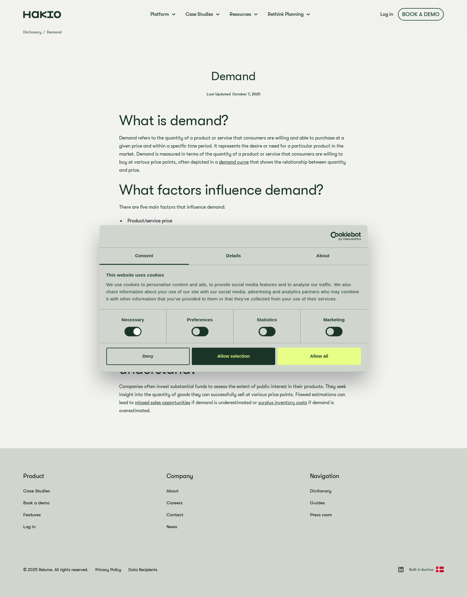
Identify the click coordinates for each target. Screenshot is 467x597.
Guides (317, 502)
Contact (174, 514)
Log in (386, 14)
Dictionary (32, 32)
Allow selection (233, 356)
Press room (321, 514)
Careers (174, 502)
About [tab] (322, 255)
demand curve (234, 162)
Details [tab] (233, 255)
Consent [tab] (144, 255)
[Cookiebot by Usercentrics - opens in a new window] (335, 236)
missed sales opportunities (162, 402)
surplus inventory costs (282, 402)
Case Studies (36, 491)
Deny (147, 356)
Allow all (319, 356)
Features (32, 514)
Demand (54, 32)
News (171, 526)
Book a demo (421, 14)
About (172, 491)
